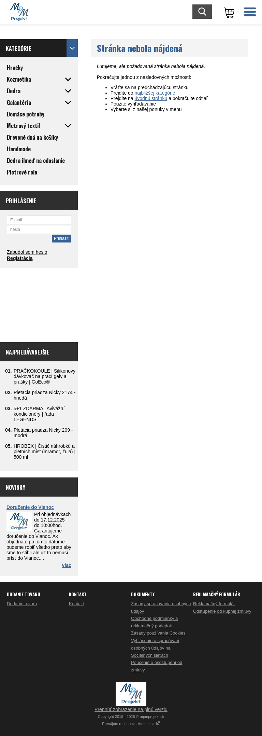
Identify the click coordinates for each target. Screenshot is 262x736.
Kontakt (76, 603)
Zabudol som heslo (27, 252)
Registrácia (19, 258)
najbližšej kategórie (155, 93)
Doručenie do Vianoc (30, 507)
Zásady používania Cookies (158, 633)
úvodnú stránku (151, 98)
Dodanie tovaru (22, 603)
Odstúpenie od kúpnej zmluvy (222, 611)
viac (66, 565)
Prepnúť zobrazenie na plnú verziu (131, 709)
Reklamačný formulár (214, 603)
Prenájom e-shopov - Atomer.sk (131, 724)
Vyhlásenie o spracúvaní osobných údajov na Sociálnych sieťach (155, 648)
